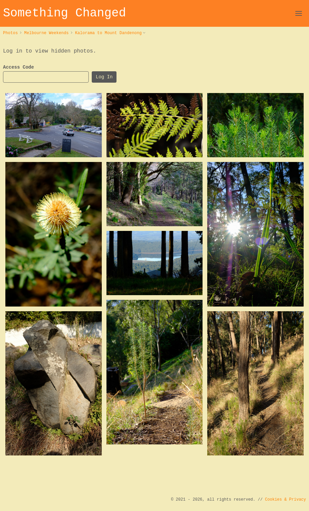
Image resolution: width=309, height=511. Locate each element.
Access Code (18, 67)
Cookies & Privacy (285, 499)
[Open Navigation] (298, 13)
